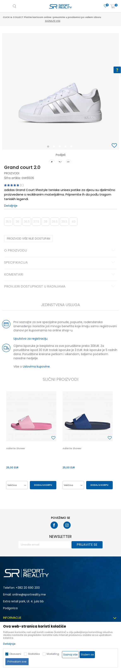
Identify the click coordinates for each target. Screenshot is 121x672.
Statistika (34, 654)
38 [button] (45, 222)
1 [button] (49, 147)
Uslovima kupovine (36, 366)
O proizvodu (60, 251)
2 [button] (55, 147)
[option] (60, 91)
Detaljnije (10, 206)
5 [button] (72, 147)
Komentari (60, 275)
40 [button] (73, 222)
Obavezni (15, 654)
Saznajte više (61, 21)
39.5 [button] (64, 222)
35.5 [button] (8, 222)
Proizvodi (11, 173)
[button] (115, 146)
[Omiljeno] (105, 6)
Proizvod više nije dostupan (28, 238)
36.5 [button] (27, 222)
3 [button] (61, 147)
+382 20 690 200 (28, 588)
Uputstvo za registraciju (30, 339)
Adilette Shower (15, 448)
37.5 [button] (36, 222)
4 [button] (66, 147)
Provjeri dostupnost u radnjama (60, 287)
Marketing (53, 654)
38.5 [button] (55, 222)
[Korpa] (112, 6)
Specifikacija (60, 263)
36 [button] (17, 222)
